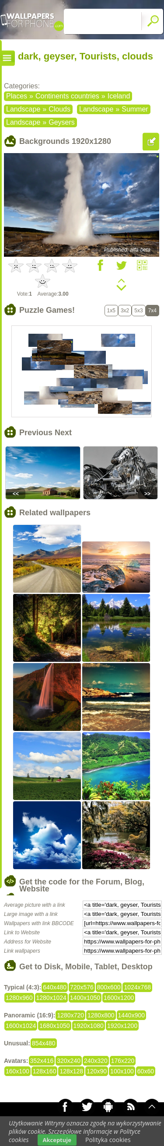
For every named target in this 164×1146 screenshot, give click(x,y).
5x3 (138, 310)
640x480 (54, 987)
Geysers (62, 122)
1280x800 (101, 1015)
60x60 (145, 1071)
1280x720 (70, 1015)
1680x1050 (54, 1025)
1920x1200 (122, 1025)
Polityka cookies (108, 1140)
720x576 (82, 987)
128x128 (71, 1071)
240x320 (96, 1060)
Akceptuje (57, 1140)
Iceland (119, 96)
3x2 (125, 310)
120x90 (97, 1071)
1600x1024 (21, 1025)
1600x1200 (119, 997)
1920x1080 (88, 1025)
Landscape (23, 109)
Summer (135, 109)
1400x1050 (85, 997)
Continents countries (67, 96)
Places (16, 96)
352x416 (42, 1060)
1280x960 (19, 997)
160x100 (17, 1071)
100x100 (122, 1071)
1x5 (111, 310)
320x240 (68, 1060)
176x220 (123, 1060)
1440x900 (131, 1015)
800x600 (109, 987)
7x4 (152, 310)
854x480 (44, 1043)
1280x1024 (51, 997)
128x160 (44, 1071)
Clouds (59, 109)
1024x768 (137, 987)
